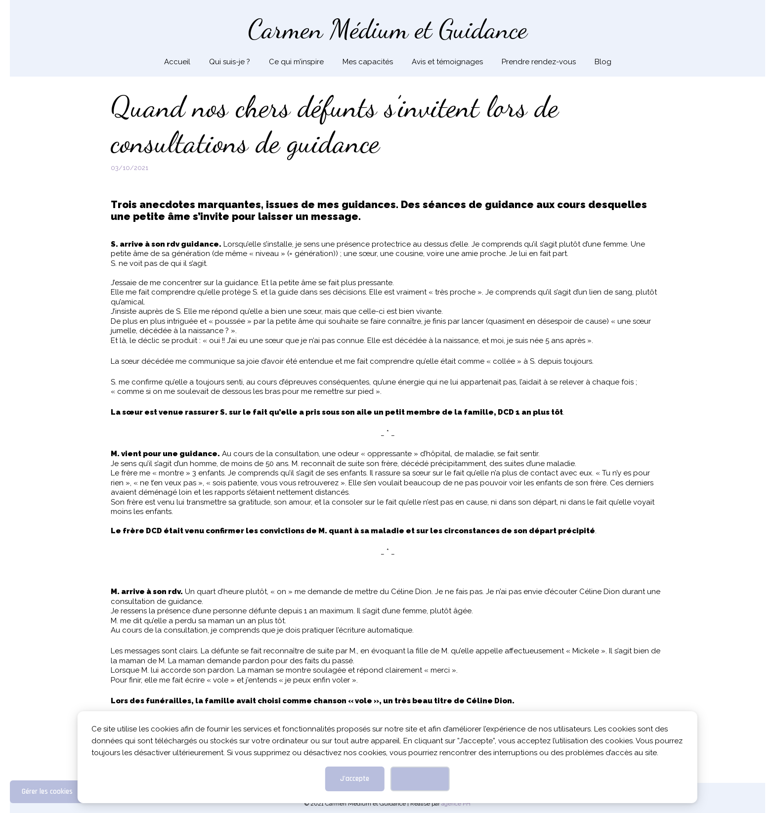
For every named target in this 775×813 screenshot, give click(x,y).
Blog (603, 61)
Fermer (420, 778)
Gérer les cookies (47, 791)
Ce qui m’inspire (296, 61)
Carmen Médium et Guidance (387, 28)
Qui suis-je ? (229, 61)
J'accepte (354, 778)
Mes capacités (368, 61)
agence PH (456, 803)
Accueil (177, 61)
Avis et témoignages (447, 61)
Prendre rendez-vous (539, 61)
